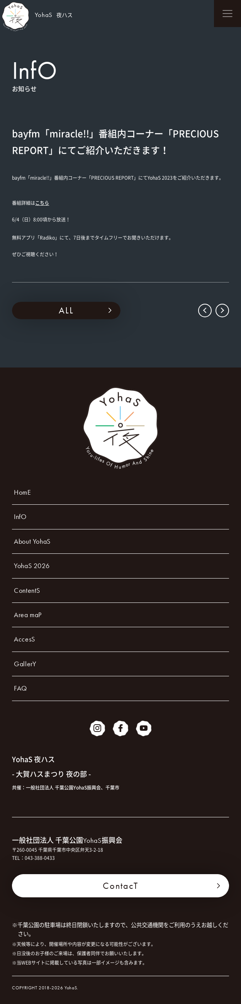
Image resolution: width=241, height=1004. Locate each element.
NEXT (221, 310)
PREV (205, 310)
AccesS (24, 639)
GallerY (25, 663)
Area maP (28, 614)
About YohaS (32, 541)
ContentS (27, 590)
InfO (20, 516)
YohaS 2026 (31, 565)
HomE (22, 492)
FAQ (20, 688)
